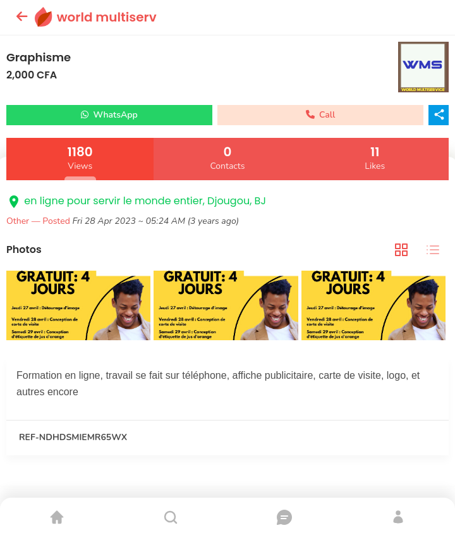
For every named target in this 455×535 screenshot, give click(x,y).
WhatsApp (109, 115)
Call (321, 115)
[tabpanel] (227, 307)
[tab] (401, 250)
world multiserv (107, 17)
